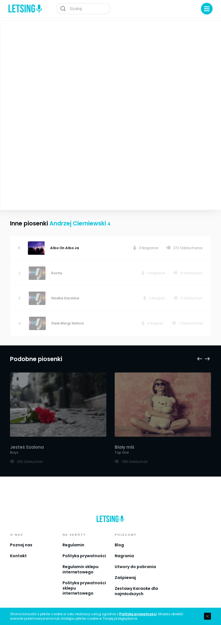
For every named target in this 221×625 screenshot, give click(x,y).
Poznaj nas (21, 545)
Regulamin (73, 545)
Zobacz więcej (56, 168)
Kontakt (18, 556)
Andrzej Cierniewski (137, 69)
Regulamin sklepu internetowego (81, 569)
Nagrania (124, 556)
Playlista (202, 28)
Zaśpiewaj (125, 577)
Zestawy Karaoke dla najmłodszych (136, 591)
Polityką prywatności (138, 614)
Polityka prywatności (84, 556)
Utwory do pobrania (135, 566)
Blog (119, 545)
